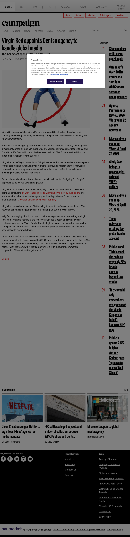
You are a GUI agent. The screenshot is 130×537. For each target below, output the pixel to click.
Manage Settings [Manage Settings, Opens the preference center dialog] (56, 81)
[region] (66, 71)
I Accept (74, 81)
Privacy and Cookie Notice (59, 74)
